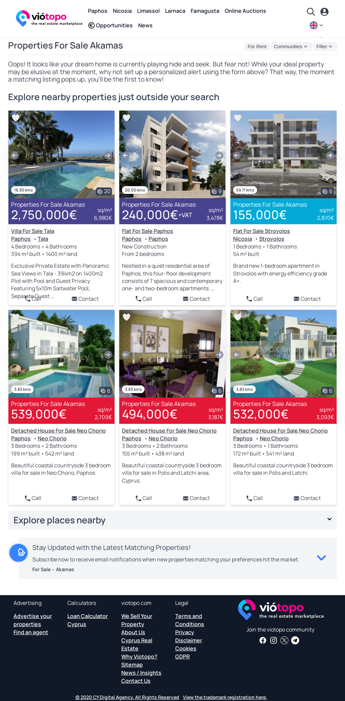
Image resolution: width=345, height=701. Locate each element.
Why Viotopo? (139, 656)
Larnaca (175, 10)
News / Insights (141, 672)
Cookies (185, 648)
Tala (43, 238)
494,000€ (150, 414)
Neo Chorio (52, 438)
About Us (133, 632)
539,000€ (39, 414)
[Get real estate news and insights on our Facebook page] (263, 640)
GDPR (182, 656)
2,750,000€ (44, 214)
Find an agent (30, 632)
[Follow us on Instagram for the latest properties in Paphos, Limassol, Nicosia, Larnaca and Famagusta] (274, 640)
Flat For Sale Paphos (147, 231)
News (145, 25)
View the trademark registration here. (225, 697)
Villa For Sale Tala (32, 231)
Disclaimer (188, 640)
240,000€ (157, 215)
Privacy (184, 632)
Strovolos (271, 238)
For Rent (257, 46)
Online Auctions (245, 10)
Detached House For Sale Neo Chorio (58, 430)
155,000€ (260, 214)
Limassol (148, 10)
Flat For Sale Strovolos (261, 231)
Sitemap (132, 664)
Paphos (97, 10)
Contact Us (136, 680)
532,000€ (261, 414)
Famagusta (205, 10)
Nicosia (122, 10)
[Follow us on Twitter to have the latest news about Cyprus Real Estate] (284, 640)
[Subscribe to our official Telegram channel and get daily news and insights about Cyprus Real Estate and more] (295, 640)
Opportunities (110, 25)
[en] (317, 25)
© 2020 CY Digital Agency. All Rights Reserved (127, 697)
